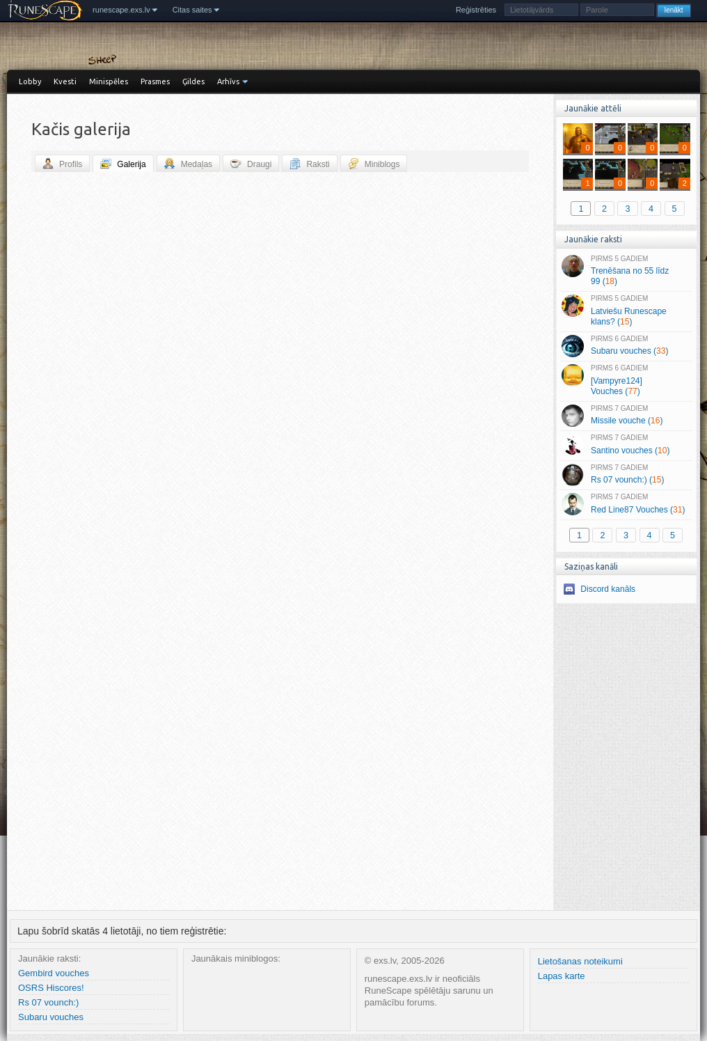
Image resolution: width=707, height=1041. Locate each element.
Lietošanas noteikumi (580, 961)
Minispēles (108, 81)
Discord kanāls (607, 589)
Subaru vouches (51, 1017)
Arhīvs (228, 81)
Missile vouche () (626, 416)
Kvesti (65, 81)
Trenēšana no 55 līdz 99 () (626, 271)
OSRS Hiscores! (51, 988)
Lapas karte (561, 976)
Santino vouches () (626, 445)
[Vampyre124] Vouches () (626, 380)
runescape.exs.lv (121, 10)
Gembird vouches (53, 973)
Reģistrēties (476, 10)
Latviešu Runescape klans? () (626, 311)
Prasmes (155, 81)
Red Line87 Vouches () (626, 504)
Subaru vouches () (626, 346)
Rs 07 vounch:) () (626, 475)
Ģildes (193, 81)
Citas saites (192, 10)
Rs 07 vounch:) (48, 1002)
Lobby (30, 81)
